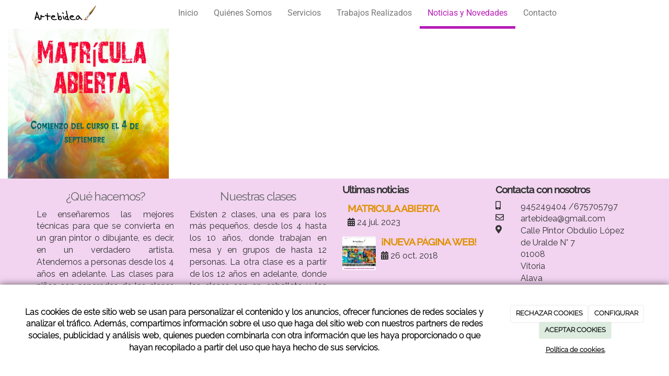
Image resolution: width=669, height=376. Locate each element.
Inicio (188, 13)
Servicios (304, 13)
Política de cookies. (575, 350)
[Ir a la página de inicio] (65, 13)
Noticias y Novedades (467, 13)
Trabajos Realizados (374, 13)
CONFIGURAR (616, 313)
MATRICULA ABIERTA (393, 208)
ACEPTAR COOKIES (575, 330)
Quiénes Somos (243, 13)
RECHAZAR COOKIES (549, 313)
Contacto (540, 13)
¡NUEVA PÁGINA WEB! (428, 242)
